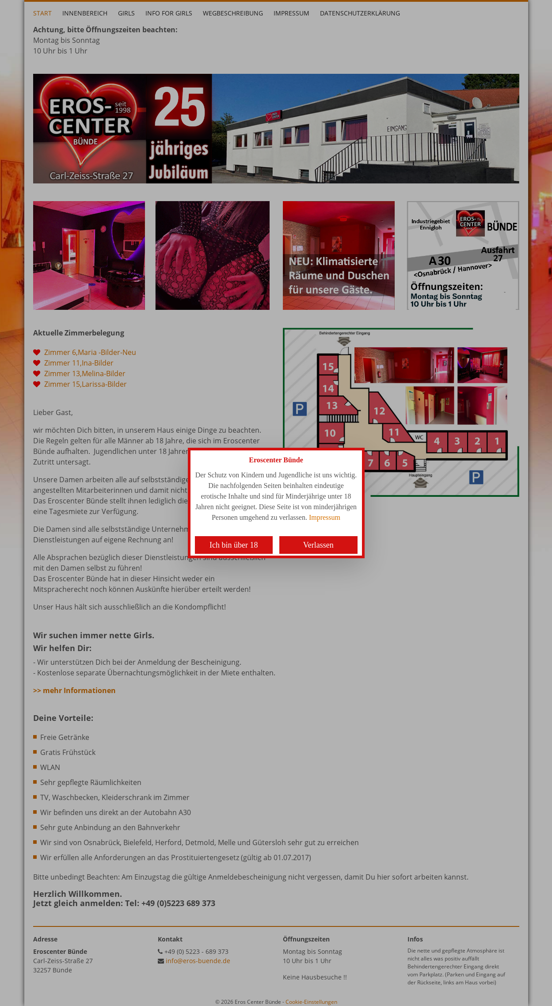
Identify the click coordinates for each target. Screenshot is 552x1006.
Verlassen (318, 545)
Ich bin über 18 (233, 545)
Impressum (324, 517)
